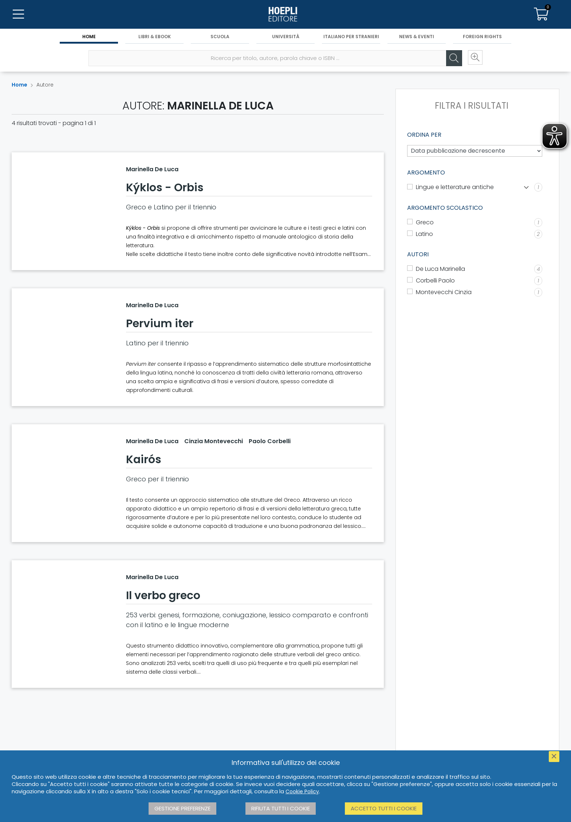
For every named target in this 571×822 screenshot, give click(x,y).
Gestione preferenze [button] (182, 808)
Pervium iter (159, 323)
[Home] (285, 14)
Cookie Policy (302, 791)
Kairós (143, 459)
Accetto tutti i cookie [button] (384, 808)
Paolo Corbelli (270, 441)
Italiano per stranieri (351, 37)
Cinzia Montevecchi (213, 441)
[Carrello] (541, 14)
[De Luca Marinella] (474, 269)
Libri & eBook (154, 37)
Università (285, 37)
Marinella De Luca (152, 169)
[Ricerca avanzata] (474, 59)
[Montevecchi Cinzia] (474, 292)
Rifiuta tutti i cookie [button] (280, 808)
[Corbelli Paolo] (474, 280)
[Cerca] (452, 59)
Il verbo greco (163, 595)
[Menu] (18, 14)
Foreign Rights (482, 37)
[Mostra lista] (526, 187)
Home (89, 37)
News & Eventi (416, 37)
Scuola (219, 37)
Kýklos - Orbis (165, 187)
